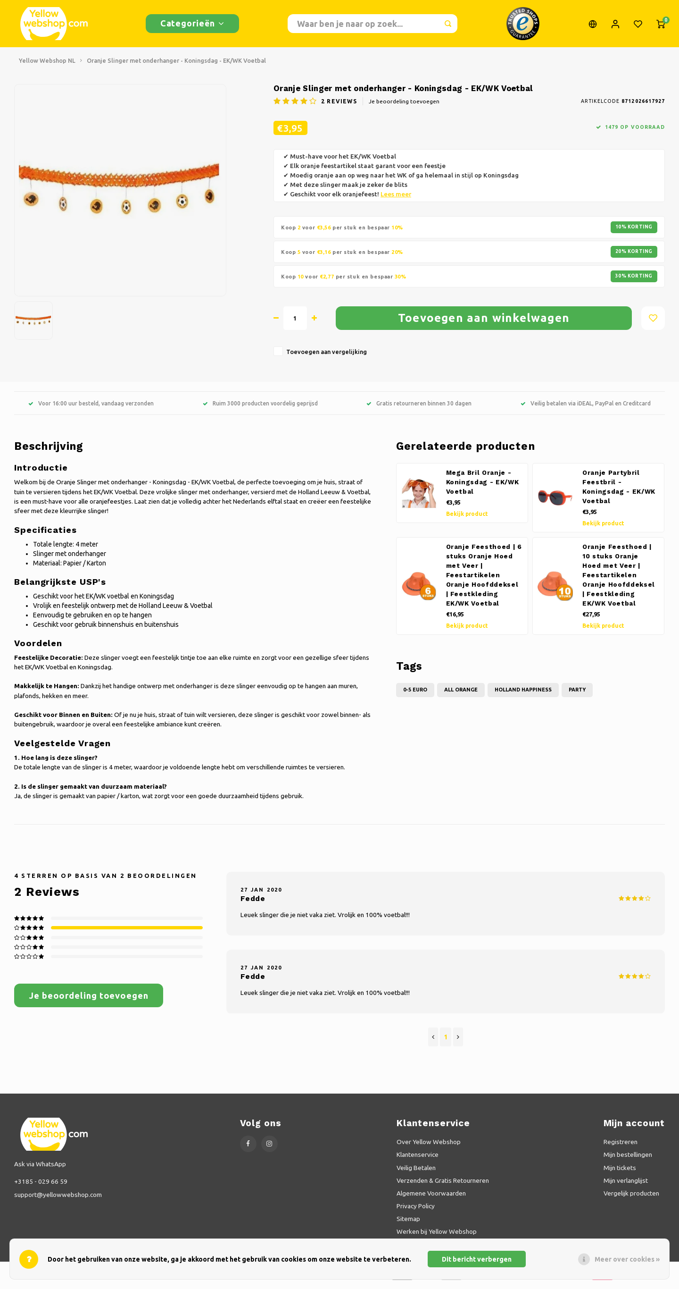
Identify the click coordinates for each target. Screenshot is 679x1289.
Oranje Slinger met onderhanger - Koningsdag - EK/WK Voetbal (176, 65)
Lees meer (396, 198)
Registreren (621, 1146)
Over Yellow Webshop (429, 1146)
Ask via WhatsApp (40, 1168)
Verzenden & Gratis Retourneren (443, 1185)
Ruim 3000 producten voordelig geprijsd (260, 408)
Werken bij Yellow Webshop (437, 1236)
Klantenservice (418, 1159)
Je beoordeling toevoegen (404, 106)
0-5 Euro (415, 694)
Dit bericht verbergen (477, 1259)
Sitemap (408, 1223)
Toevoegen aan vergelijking (326, 356)
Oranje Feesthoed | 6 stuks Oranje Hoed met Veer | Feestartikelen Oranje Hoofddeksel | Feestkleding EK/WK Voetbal (484, 580)
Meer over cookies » (627, 1259)
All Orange (461, 694)
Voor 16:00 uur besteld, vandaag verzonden (91, 408)
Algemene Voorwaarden (431, 1198)
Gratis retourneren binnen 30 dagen (419, 408)
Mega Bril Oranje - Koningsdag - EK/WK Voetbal (482, 487)
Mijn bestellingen (628, 1159)
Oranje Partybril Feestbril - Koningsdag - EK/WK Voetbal (618, 491)
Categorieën (192, 25)
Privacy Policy (416, 1210)
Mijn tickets (620, 1172)
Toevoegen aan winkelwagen (484, 322)
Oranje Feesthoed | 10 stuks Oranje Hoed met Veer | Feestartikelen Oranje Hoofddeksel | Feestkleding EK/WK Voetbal (618, 580)
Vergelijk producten (631, 1198)
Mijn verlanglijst (626, 1185)
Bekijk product (467, 518)
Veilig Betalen (416, 1172)
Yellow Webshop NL (47, 65)
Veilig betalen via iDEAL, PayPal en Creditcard (586, 408)
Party (577, 694)
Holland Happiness (523, 694)
